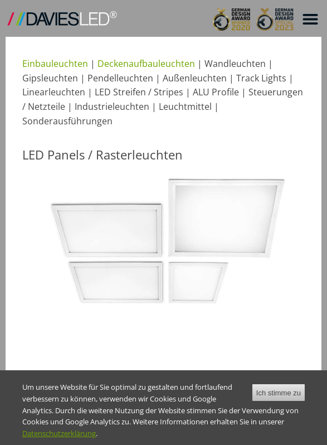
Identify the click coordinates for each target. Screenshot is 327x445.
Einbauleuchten (55, 63)
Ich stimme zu (278, 399)
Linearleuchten (53, 92)
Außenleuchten (195, 78)
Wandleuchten (235, 63)
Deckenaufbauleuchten (146, 63)
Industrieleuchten (112, 106)
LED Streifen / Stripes (139, 92)
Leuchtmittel (185, 106)
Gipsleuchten (50, 78)
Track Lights (261, 78)
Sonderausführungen (67, 121)
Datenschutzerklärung (59, 440)
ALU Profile (216, 92)
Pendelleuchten (120, 78)
